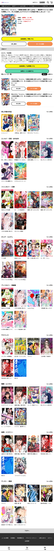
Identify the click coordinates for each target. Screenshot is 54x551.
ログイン (35, 2)
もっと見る (50, 111)
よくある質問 (5, 538)
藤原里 (24, 17)
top (9, 549)
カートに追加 (40, 44)
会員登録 (42, 2)
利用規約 (13, 538)
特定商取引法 (20, 538)
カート (27, 549)
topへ (27, 531)
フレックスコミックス (27, 19)
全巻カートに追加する (27, 71)
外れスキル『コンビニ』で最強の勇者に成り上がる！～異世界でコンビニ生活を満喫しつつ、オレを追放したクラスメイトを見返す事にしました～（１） (31, 81)
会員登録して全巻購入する (27, 66)
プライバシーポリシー (31, 538)
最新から (50, 74)
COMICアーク (27, 21)
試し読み (14, 44)
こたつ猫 (29, 17)
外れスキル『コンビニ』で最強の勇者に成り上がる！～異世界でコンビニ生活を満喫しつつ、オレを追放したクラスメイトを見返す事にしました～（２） (31, 96)
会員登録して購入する (27, 39)
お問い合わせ (42, 538)
